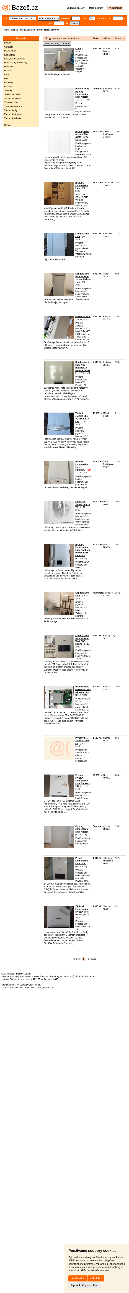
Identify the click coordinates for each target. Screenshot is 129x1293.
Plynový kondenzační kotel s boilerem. (81, 465)
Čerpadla (8, 47)
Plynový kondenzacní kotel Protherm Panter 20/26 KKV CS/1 (83, 550)
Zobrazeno (120, 38)
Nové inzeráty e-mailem (57, 43)
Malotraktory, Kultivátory (15, 62)
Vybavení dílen (11, 102)
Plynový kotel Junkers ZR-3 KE (82, 741)
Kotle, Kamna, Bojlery (14, 58)
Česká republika (15, 987)
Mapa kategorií (8, 985)
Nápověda (6, 976)
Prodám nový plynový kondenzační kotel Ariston (82, 92)
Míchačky (8, 66)
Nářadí (7, 70)
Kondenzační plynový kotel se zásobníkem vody (83, 278)
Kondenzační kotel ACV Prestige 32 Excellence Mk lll (82, 367)
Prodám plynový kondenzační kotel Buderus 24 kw (82, 780)
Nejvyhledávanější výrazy (29, 985)
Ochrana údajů (67, 976)
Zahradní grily (10, 110)
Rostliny (8, 86)
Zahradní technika (12, 118)
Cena (95, 38)
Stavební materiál (12, 98)
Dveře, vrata (10, 51)
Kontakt (35, 976)
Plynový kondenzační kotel (81, 185)
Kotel (78, 48)
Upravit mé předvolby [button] (84, 1285)
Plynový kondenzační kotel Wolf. (81, 861)
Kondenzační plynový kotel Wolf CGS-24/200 (82, 639)
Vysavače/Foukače (13, 106)
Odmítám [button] (95, 1278)
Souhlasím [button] (77, 1278)
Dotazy (15, 976)
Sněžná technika (12, 94)
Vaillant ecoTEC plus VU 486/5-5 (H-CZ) (82, 417)
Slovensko (29, 987)
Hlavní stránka (11, 30)
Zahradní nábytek (12, 114)
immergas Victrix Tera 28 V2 (82, 504)
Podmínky (54, 976)
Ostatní (7, 125)
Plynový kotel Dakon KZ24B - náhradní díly (83, 689)
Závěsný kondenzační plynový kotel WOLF (82, 910)
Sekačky (8, 90)
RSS (77, 976)
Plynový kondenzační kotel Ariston (81, 829)
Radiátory (8, 82)
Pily (6, 78)
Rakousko (48, 987)
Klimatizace (9, 55)
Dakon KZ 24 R (83, 316)
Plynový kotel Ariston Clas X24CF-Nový (82, 134)
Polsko (39, 987)
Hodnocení (25, 976)
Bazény (7, 43)
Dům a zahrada (27, 30)
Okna (6, 74)
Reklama (44, 976)
